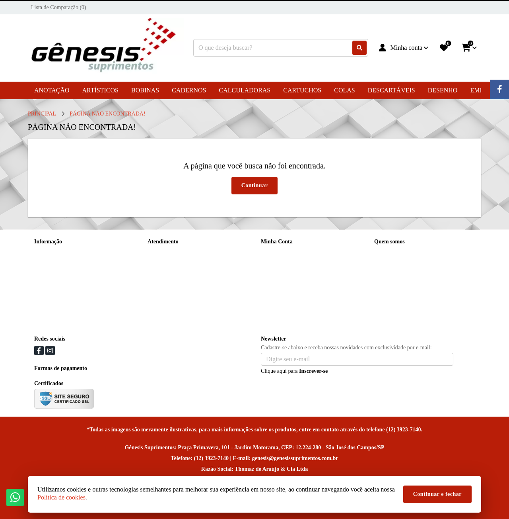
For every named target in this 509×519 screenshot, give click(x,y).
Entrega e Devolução (57, 252)
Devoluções (161, 273)
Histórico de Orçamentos (289, 262)
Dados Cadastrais (280, 252)
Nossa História (50, 262)
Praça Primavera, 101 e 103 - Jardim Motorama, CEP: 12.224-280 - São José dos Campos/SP (425, 310)
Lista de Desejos (279, 283)
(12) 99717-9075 (404, 266)
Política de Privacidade (59, 283)
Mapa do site (162, 262)
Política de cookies (55, 273)
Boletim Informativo (284, 273)
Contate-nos (161, 252)
